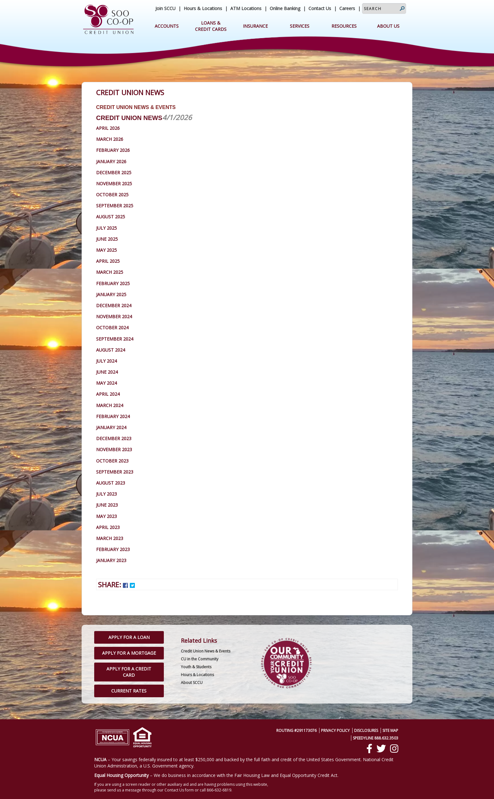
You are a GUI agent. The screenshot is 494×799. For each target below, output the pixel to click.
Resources (344, 26)
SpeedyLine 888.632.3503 (375, 738)
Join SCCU (165, 8)
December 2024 (113, 305)
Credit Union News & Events (205, 651)
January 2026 (111, 161)
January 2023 (111, 560)
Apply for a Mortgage (129, 653)
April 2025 (108, 261)
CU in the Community (199, 659)
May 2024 (106, 383)
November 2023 (114, 449)
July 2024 (106, 361)
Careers (347, 8)
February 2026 (113, 150)
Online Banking (285, 8)
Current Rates (128, 691)
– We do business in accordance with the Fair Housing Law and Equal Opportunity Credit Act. (216, 775)
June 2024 (107, 372)
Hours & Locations (203, 8)
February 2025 (113, 283)
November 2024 (114, 316)
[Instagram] (394, 748)
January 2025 (111, 294)
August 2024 (110, 350)
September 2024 (114, 339)
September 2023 (114, 472)
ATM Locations (245, 8)
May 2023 (106, 516)
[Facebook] (369, 748)
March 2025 (109, 272)
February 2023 (113, 549)
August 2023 (110, 483)
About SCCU (192, 682)
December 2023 (113, 438)
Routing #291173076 (296, 730)
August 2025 (110, 217)
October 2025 (112, 195)
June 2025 (107, 239)
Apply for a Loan (129, 637)
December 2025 (113, 172)
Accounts (167, 26)
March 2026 (109, 139)
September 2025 (114, 206)
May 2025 (106, 250)
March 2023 (109, 538)
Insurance (255, 26)
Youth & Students (196, 667)
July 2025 (106, 228)
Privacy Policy (335, 730)
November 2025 (114, 184)
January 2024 (111, 427)
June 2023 (107, 505)
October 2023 (112, 461)
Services (299, 26)
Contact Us (319, 8)
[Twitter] (381, 748)
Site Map (390, 730)
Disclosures (366, 730)
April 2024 (108, 394)
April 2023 (108, 527)
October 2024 (112, 328)
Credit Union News (129, 117)
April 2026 (108, 128)
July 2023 (106, 494)
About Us (388, 26)
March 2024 (109, 405)
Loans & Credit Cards (211, 26)
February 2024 (113, 416)
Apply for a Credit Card (128, 672)
